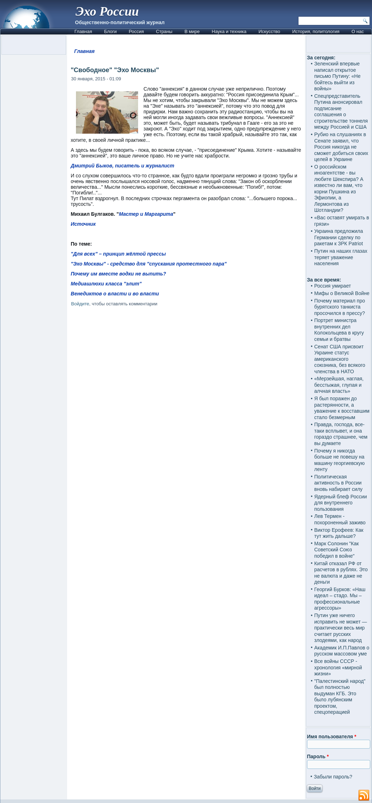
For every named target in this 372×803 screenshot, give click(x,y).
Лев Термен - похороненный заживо (340, 519)
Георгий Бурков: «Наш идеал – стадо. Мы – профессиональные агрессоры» (339, 599)
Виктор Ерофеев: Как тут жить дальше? (338, 533)
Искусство (269, 31)
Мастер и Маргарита (146, 214)
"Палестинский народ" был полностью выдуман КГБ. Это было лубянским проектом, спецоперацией (339, 696)
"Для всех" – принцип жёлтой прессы (118, 254)
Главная (83, 31)
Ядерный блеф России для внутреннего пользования (340, 503)
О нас (357, 31)
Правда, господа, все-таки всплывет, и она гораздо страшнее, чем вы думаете (340, 434)
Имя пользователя (331, 736)
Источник (83, 224)
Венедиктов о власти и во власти (115, 293)
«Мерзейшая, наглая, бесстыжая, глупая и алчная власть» (338, 385)
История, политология (315, 31)
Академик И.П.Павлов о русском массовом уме (341, 651)
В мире (192, 31)
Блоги (110, 31)
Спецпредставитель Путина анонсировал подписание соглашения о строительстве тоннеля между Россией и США (341, 111)
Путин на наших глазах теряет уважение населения (340, 257)
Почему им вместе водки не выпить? (118, 274)
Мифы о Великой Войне (342, 293)
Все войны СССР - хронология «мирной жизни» (338, 667)
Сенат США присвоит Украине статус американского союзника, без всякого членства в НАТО (339, 359)
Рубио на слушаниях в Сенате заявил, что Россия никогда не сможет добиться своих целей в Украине (341, 147)
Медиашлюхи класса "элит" (106, 284)
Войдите (80, 303)
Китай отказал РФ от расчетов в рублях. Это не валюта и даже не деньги (341, 573)
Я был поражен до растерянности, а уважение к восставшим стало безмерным (342, 408)
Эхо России (107, 11)
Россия (136, 31)
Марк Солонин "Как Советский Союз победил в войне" (336, 550)
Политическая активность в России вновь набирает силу (338, 483)
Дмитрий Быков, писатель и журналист (122, 165)
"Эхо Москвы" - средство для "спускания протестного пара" (148, 264)
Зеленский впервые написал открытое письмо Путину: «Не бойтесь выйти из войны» (337, 76)
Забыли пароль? (333, 777)
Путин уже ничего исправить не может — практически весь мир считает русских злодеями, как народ (340, 627)
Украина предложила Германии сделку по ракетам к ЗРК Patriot (338, 237)
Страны (164, 31)
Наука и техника (229, 31)
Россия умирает (332, 286)
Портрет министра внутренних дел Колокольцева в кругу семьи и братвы (339, 329)
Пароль (318, 756)
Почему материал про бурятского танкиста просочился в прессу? (339, 307)
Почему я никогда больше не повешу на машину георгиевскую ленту (339, 460)
